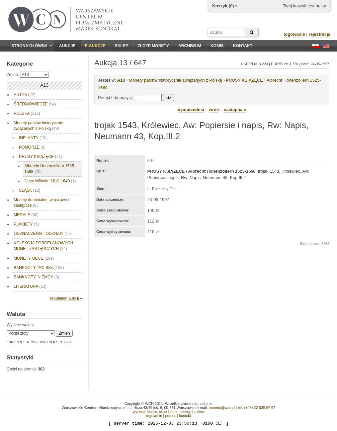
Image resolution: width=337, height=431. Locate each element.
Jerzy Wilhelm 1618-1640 (50, 181)
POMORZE (32, 147)
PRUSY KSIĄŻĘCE (40, 156)
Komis (217, 46)
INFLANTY (33, 138)
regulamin (154, 416)
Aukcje (67, 46)
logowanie (294, 34)
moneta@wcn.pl (222, 408)
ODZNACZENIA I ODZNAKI (43, 233)
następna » (235, 109)
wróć (214, 109)
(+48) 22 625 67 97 (259, 408)
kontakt (185, 416)
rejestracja (319, 34)
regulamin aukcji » (66, 298)
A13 (121, 80)
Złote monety (153, 46)
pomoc (170, 416)
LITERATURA (30, 286)
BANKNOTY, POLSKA (39, 267)
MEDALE (26, 214)
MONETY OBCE (34, 258)
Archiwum (189, 46)
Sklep (121, 46)
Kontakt (242, 46)
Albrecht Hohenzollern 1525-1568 (49, 169)
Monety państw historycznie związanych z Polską (38, 125)
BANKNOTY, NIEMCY (36, 277)
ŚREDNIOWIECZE (35, 104)
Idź (168, 97)
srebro (199, 412)
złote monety (180, 412)
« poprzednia (191, 109)
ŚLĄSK (29, 190)
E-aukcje (95, 46)
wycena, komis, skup (150, 412)
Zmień (64, 333)
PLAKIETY (26, 224)
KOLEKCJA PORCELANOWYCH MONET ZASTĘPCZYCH (43, 246)
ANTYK (24, 94)
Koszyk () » (225, 5)
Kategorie (20, 64)
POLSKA (27, 113)
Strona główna (31, 46)
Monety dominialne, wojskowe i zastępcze (41, 202)
